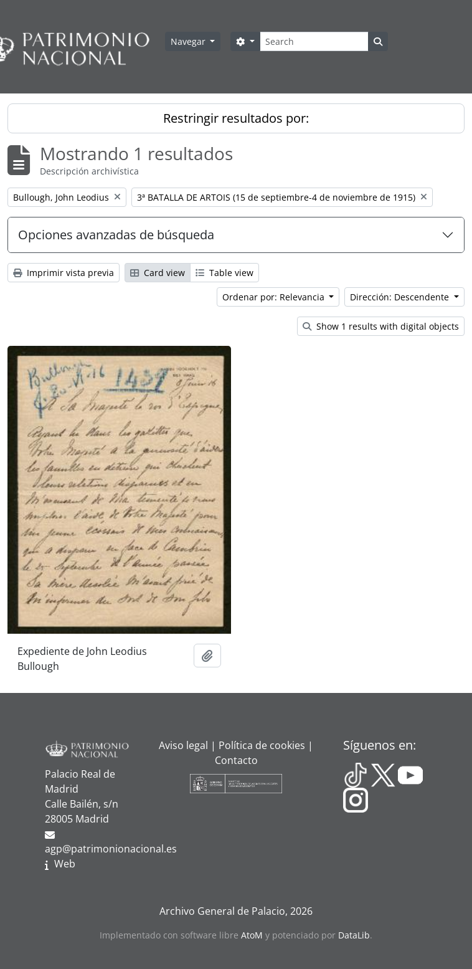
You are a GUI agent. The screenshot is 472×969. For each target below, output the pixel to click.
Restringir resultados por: (236, 118)
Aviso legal (183, 745)
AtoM (252, 935)
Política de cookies (262, 745)
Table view (224, 273)
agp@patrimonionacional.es (111, 849)
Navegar (189, 41)
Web (64, 864)
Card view (157, 273)
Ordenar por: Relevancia (274, 297)
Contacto (236, 760)
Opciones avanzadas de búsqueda (116, 234)
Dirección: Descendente (400, 297)
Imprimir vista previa (63, 273)
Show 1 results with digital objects (381, 326)
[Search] (314, 41)
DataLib (354, 935)
